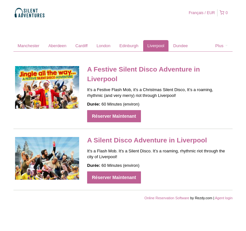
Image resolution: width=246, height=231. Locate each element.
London (103, 45)
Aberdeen (57, 45)
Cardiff (81, 45)
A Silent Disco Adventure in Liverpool (147, 140)
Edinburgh (128, 45)
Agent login (224, 198)
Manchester (28, 45)
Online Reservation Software (166, 198)
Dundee (180, 45)
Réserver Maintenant (114, 116)
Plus (221, 45)
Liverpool (155, 45)
